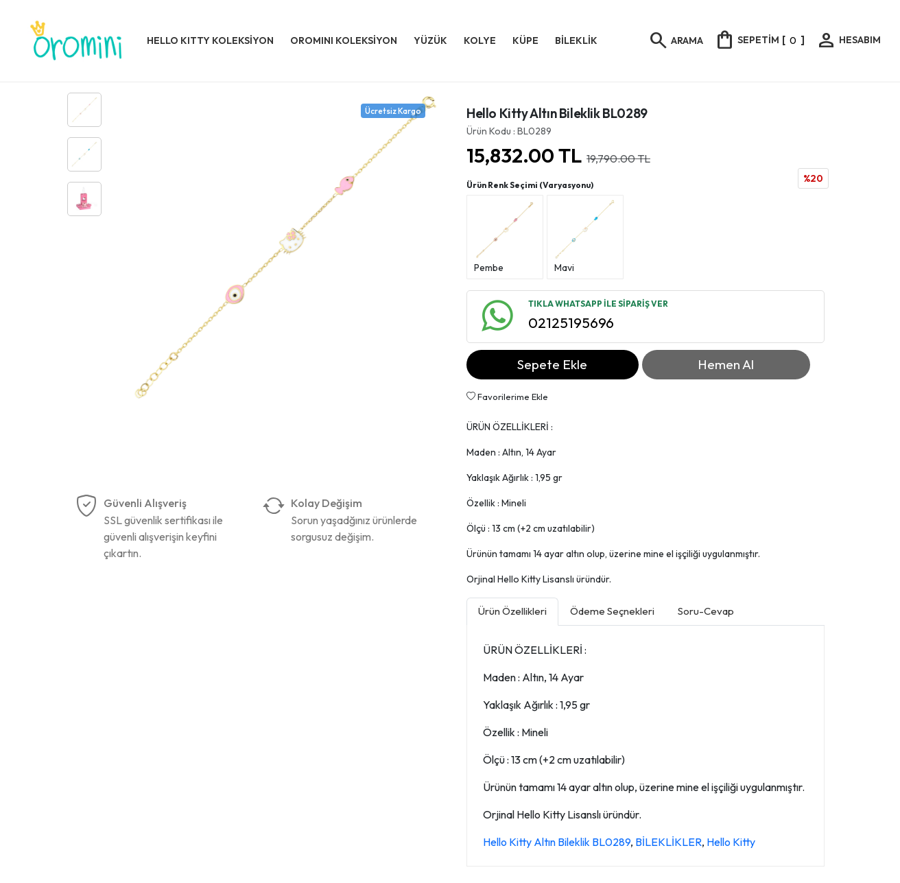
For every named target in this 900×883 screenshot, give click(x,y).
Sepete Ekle (552, 364)
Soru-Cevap (706, 610)
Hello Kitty (731, 842)
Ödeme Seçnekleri (612, 610)
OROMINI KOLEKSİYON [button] (343, 40)
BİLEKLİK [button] (576, 40)
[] (759, 40)
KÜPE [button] (525, 40)
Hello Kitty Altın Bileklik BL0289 (556, 842)
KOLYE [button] (480, 40)
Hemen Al (726, 364)
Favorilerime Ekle (507, 396)
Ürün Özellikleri (512, 610)
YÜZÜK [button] (430, 40)
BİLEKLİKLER (668, 842)
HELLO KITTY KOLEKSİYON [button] (210, 40)
